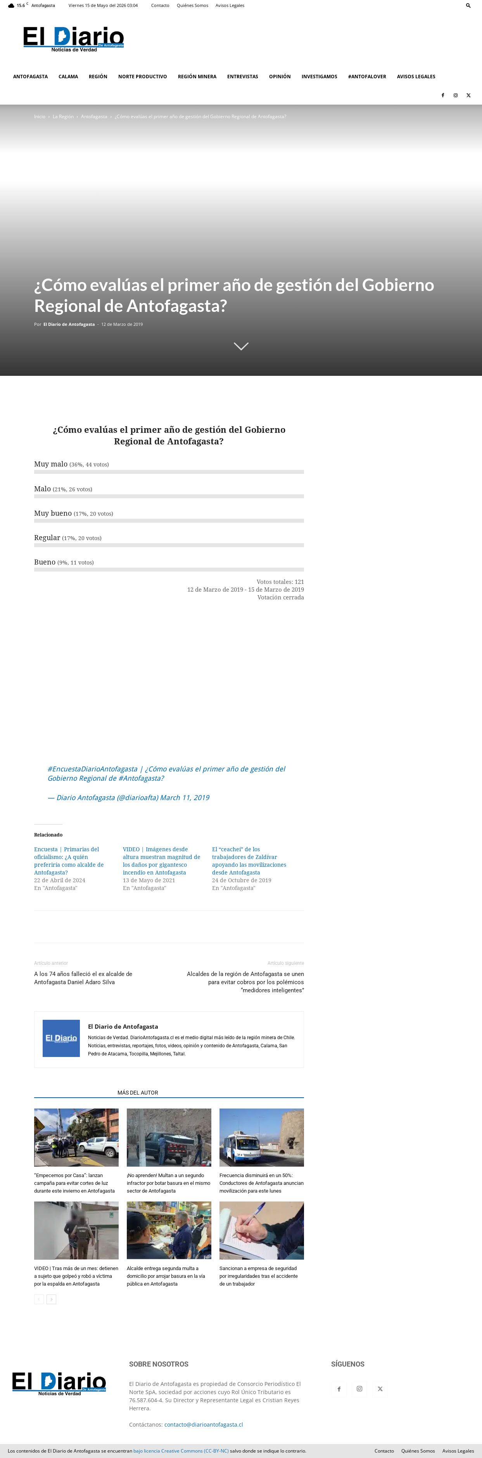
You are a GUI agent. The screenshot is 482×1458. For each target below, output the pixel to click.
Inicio (39, 116)
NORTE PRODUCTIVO (142, 76)
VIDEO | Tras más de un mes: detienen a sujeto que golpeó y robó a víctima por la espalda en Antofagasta (76, 1276)
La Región (63, 116)
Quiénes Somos (192, 5)
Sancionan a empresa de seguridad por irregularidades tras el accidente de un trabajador (258, 1276)
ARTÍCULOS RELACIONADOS (73, 1093)
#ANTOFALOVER (367, 76)
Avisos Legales (230, 5)
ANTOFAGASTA (30, 76)
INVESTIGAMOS (319, 76)
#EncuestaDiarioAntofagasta (92, 769)
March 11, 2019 (184, 798)
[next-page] (51, 1299)
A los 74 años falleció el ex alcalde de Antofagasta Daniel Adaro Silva (83, 978)
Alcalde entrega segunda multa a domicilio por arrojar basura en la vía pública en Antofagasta (166, 1276)
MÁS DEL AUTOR (137, 1093)
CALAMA (68, 76)
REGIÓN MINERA (197, 76)
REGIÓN (98, 76)
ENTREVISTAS (242, 76)
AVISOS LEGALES (416, 76)
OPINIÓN (280, 76)
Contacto (160, 5)
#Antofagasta (139, 778)
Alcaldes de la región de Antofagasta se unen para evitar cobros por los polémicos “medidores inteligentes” (245, 982)
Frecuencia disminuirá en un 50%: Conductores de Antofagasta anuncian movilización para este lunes (261, 1183)
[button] (468, 5)
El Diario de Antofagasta (69, 324)
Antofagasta (94, 116)
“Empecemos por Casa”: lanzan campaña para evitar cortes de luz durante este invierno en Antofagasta (74, 1183)
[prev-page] (39, 1299)
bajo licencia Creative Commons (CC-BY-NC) (181, 1451)
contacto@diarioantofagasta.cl (203, 1424)
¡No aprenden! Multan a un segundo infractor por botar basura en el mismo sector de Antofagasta (168, 1183)
